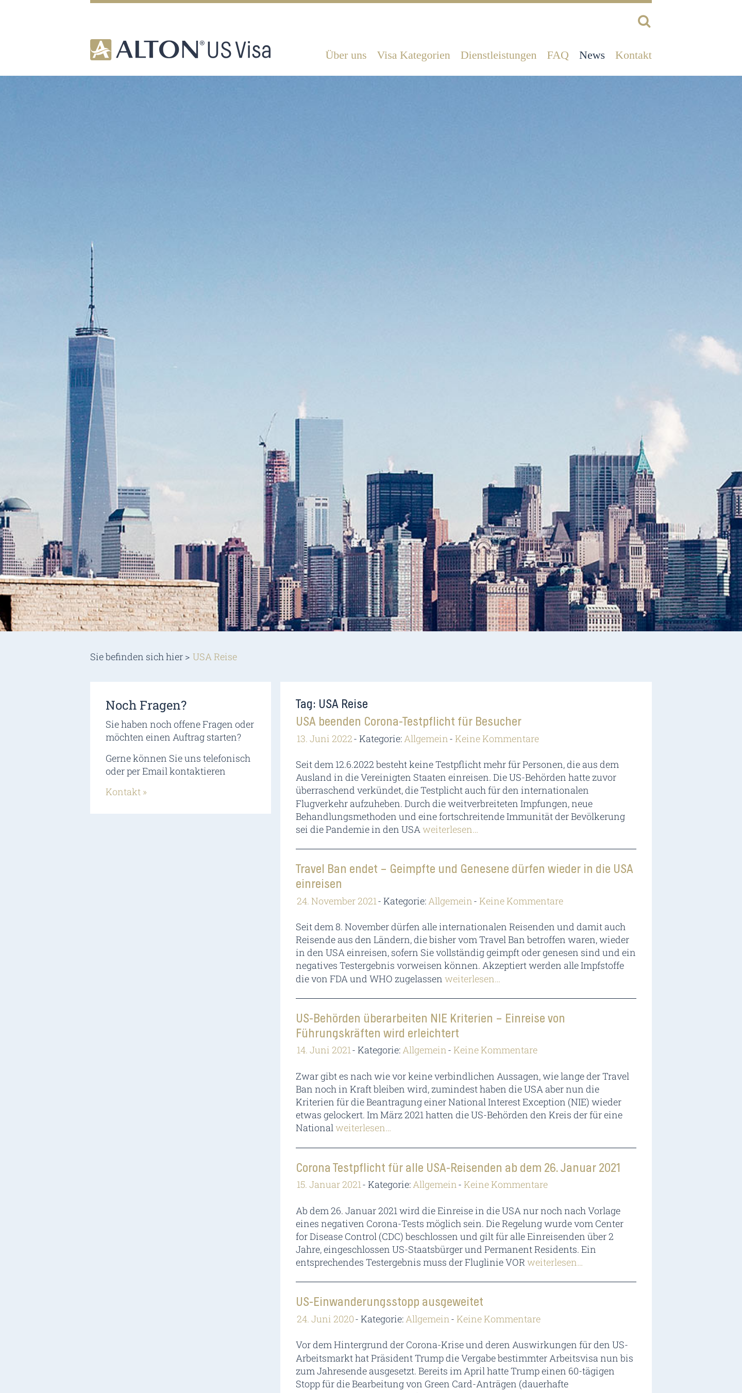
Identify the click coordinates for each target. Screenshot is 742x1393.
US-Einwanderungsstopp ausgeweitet (389, 1302)
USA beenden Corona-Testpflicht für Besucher (408, 722)
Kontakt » (126, 791)
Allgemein (426, 738)
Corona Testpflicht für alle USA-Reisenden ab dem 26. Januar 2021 (458, 1168)
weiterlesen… (450, 829)
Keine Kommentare (497, 738)
